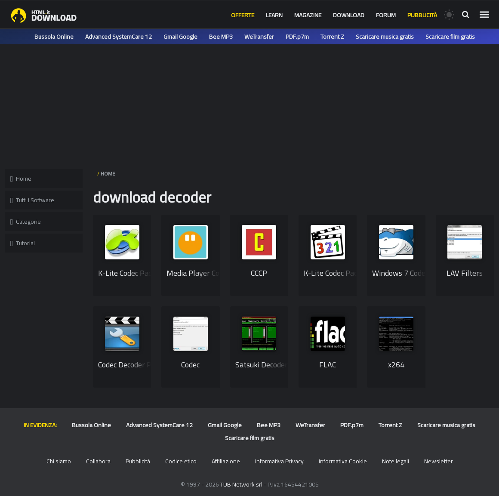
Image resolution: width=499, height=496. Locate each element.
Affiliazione (226, 461)
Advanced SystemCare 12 (118, 36)
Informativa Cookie (343, 461)
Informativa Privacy (279, 461)
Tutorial (22, 243)
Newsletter (438, 461)
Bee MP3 (221, 36)
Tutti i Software (32, 200)
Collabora (98, 461)
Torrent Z (332, 36)
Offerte (242, 15)
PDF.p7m (297, 36)
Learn (274, 15)
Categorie (25, 221)
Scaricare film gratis (450, 36)
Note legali (395, 461)
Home (20, 178)
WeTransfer (259, 36)
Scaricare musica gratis (385, 36)
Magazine (307, 15)
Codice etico (181, 461)
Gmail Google (180, 36)
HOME (108, 174)
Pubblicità (422, 15)
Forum (386, 15)
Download (348, 15)
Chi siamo (58, 461)
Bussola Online (54, 36)
